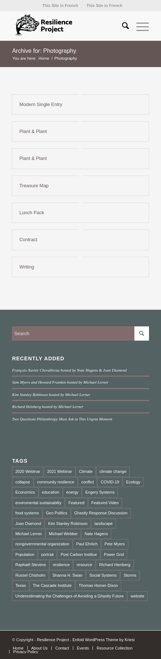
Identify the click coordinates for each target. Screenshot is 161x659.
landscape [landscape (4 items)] (103, 523)
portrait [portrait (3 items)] (47, 554)
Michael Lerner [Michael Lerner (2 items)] (28, 533)
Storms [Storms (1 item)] (129, 575)
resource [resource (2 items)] (84, 564)
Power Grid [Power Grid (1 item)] (114, 554)
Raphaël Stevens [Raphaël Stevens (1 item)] (30, 564)
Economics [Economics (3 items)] (25, 492)
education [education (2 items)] (50, 492)
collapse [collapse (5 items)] (22, 482)
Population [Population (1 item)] (24, 554)
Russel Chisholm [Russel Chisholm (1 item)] (30, 575)
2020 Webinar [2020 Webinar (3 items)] (27, 471)
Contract (28, 239)
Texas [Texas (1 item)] (20, 585)
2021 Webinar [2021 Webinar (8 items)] (59, 471)
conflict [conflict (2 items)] (87, 482)
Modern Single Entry (40, 104)
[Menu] (139, 25)
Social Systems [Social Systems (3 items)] (103, 575)
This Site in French (60, 5)
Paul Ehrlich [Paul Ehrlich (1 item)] (87, 544)
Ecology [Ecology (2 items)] (133, 482)
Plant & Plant (33, 131)
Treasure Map (33, 185)
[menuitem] (60, 5)
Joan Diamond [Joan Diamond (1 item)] (28, 523)
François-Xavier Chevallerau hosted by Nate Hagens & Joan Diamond (69, 370)
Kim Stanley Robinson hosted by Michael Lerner (51, 394)
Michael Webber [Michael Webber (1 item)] (63, 533)
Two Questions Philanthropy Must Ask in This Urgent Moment (62, 419)
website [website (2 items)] (137, 596)
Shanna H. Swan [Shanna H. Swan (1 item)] (67, 575)
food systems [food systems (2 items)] (27, 513)
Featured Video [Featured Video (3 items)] (105, 503)
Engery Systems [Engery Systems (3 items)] (99, 492)
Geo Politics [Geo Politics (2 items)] (56, 513)
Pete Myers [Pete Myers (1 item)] (115, 544)
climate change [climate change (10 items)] (112, 471)
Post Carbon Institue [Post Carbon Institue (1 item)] (78, 554)
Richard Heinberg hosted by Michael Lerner (47, 406)
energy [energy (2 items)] (72, 492)
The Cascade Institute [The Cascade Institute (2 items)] (52, 585)
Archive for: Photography (44, 51)
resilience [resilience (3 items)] (61, 564)
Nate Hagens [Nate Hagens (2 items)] (96, 533)
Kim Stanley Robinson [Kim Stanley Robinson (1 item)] (67, 523)
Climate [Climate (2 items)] (86, 471)
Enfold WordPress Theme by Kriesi (103, 640)
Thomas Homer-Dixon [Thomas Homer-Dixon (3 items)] (98, 585)
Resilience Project (53, 640)
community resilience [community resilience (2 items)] (56, 482)
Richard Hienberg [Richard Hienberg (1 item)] (114, 564)
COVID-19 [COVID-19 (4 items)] (110, 482)
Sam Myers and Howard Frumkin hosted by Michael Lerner (60, 382)
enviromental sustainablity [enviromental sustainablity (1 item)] (38, 503)
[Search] (122, 25)
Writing (26, 267)
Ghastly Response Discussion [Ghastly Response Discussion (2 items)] (100, 513)
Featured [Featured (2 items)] (76, 503)
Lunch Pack (31, 212)
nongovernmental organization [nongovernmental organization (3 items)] (42, 544)
